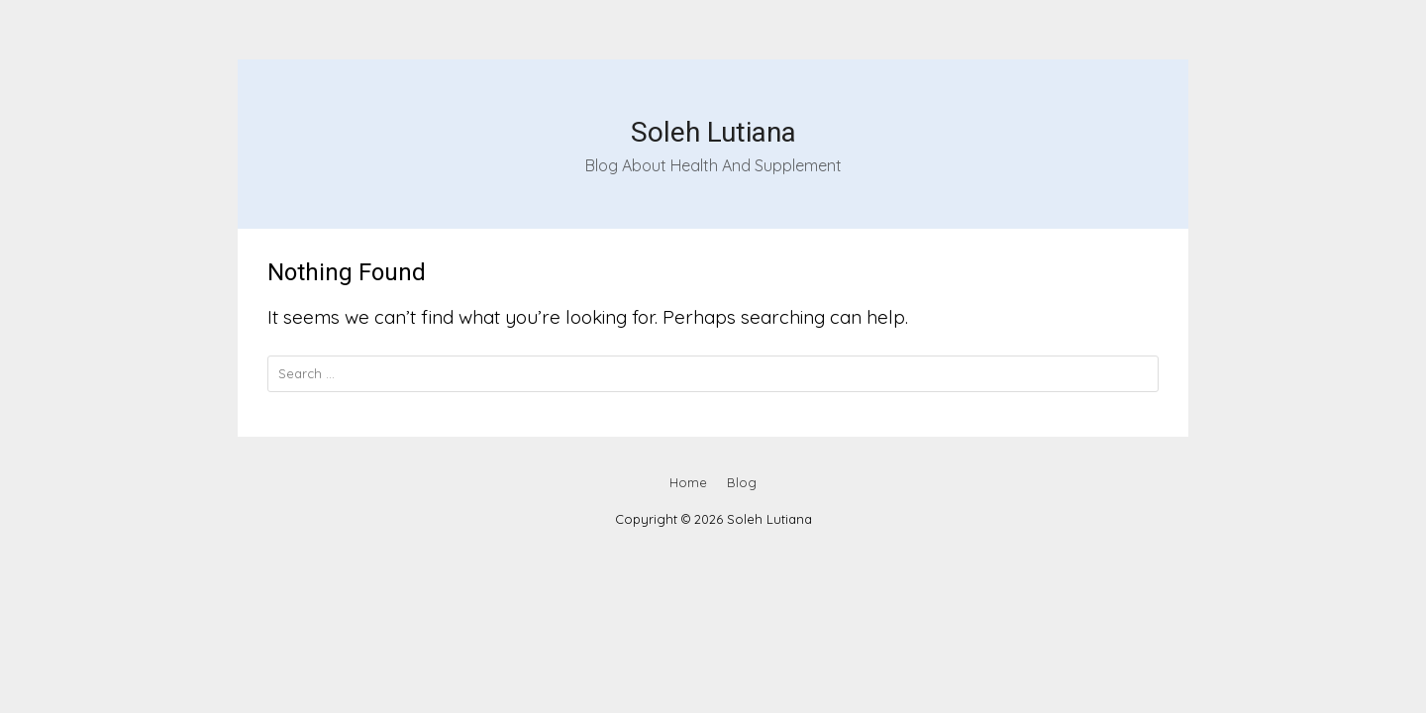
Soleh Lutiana (713, 132)
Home (688, 482)
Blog (742, 482)
